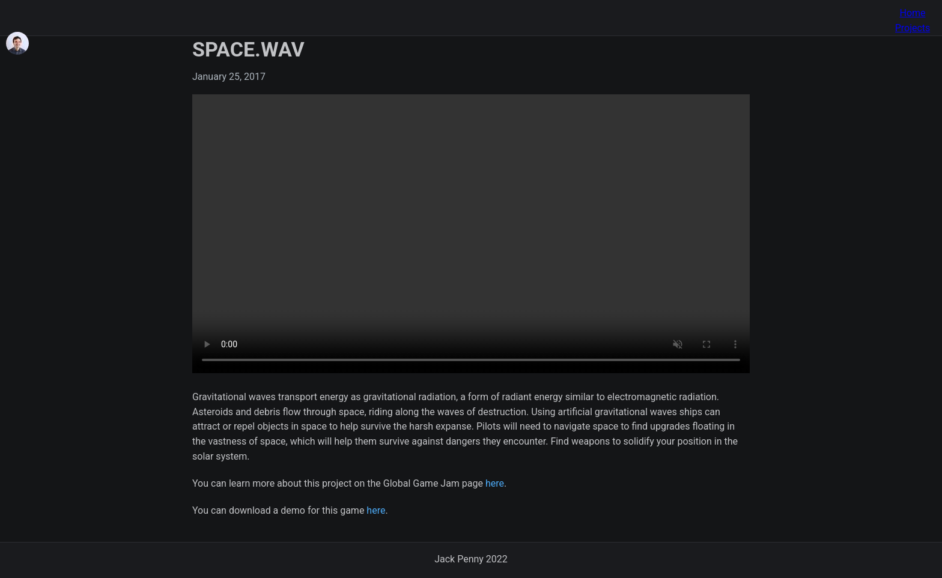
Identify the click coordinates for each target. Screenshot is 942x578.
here (494, 483)
